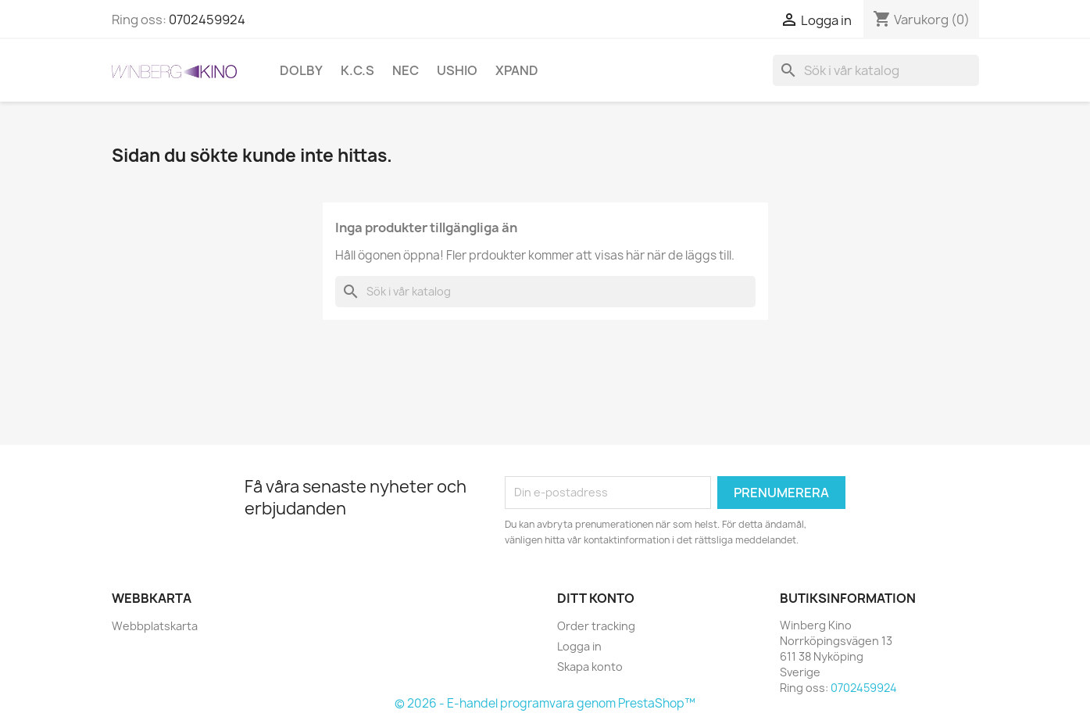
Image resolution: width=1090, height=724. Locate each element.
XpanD (516, 70)
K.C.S (357, 70)
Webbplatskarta (155, 625)
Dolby (301, 70)
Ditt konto (595, 598)
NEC (405, 70)
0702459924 (207, 19)
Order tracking (596, 625)
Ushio (457, 70)
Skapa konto (590, 666)
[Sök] (876, 70)
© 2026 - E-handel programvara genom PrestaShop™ (545, 703)
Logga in (579, 646)
